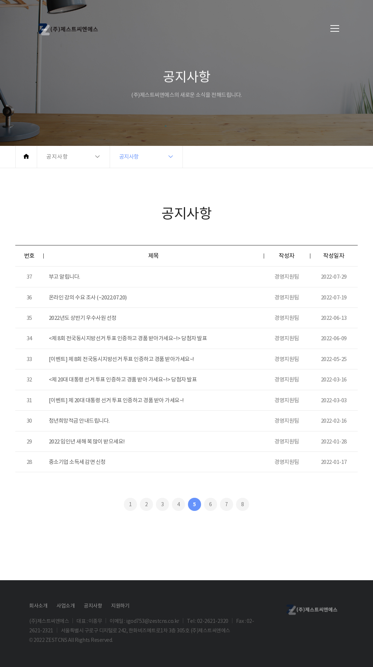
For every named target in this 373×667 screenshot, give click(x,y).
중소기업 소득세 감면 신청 (77, 461)
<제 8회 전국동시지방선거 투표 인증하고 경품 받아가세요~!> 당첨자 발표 (128, 338)
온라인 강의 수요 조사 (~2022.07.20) (88, 297)
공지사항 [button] (57, 156)
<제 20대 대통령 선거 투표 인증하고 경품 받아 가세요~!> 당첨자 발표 (123, 379)
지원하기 (120, 605)
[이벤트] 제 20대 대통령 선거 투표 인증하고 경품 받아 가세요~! (116, 400)
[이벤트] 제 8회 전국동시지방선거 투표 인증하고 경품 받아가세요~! (121, 359)
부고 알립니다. (64, 276)
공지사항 (93, 605)
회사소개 (38, 605)
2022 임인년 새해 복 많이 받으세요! (87, 441)
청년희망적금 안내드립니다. (79, 420)
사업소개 (65, 605)
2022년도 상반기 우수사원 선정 (83, 317)
